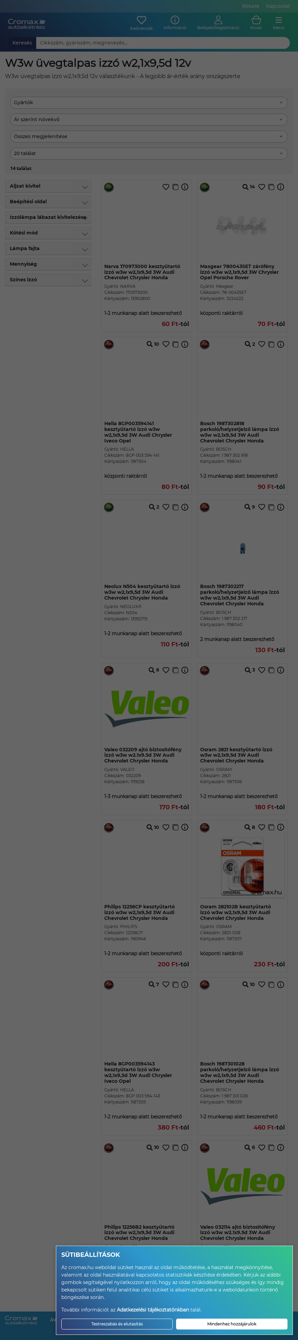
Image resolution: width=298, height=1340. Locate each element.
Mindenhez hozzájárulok (231, 1323)
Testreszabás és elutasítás (117, 1323)
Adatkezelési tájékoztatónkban (153, 1310)
